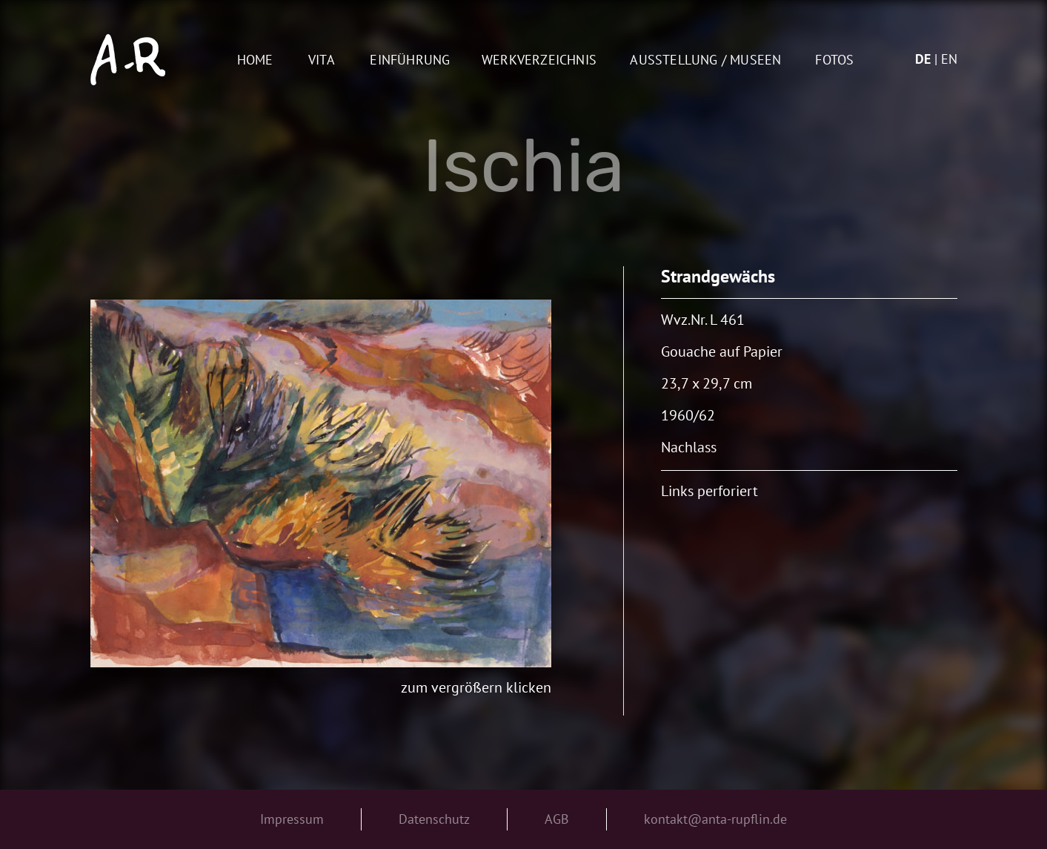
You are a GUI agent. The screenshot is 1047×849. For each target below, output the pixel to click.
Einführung (410, 60)
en (949, 58)
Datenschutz (434, 818)
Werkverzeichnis (539, 60)
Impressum (292, 818)
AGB (557, 818)
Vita (321, 60)
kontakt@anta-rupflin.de (715, 818)
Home (255, 60)
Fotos (834, 60)
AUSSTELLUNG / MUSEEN (705, 60)
